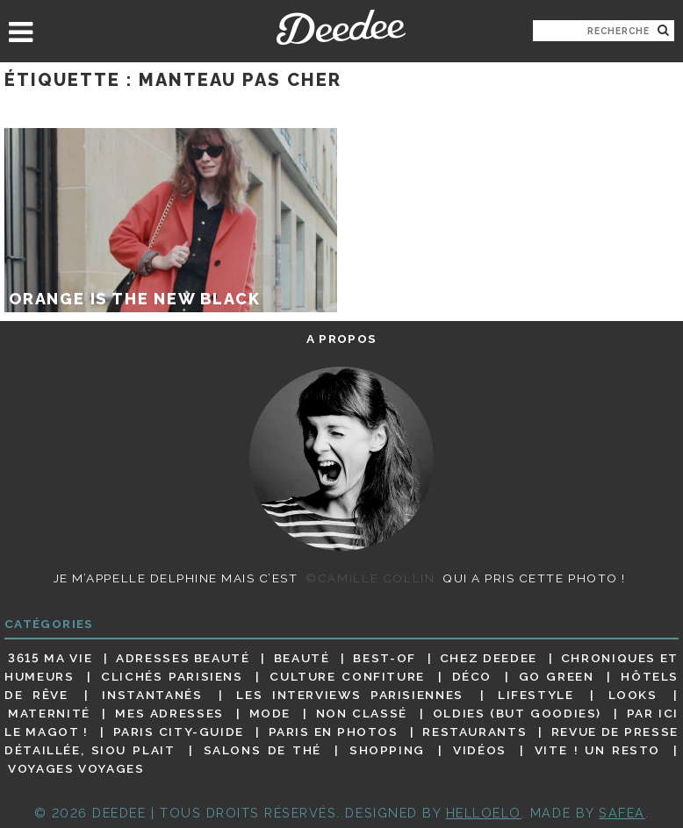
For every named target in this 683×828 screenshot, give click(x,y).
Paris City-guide (178, 731)
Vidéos (480, 750)
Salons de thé (262, 750)
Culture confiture (347, 676)
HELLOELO (483, 812)
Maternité (49, 713)
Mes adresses (169, 713)
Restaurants (474, 731)
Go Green (556, 676)
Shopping (387, 750)
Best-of (384, 658)
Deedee (341, 27)
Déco (472, 676)
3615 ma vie (50, 658)
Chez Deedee (488, 658)
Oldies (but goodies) (517, 713)
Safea (622, 812)
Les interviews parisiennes (350, 695)
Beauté (302, 658)
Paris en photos (334, 731)
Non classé (361, 713)
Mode (270, 713)
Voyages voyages (76, 769)
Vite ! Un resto (597, 750)
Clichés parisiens (172, 676)
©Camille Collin (370, 578)
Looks (633, 695)
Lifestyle (536, 695)
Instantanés (152, 695)
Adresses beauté (183, 658)
